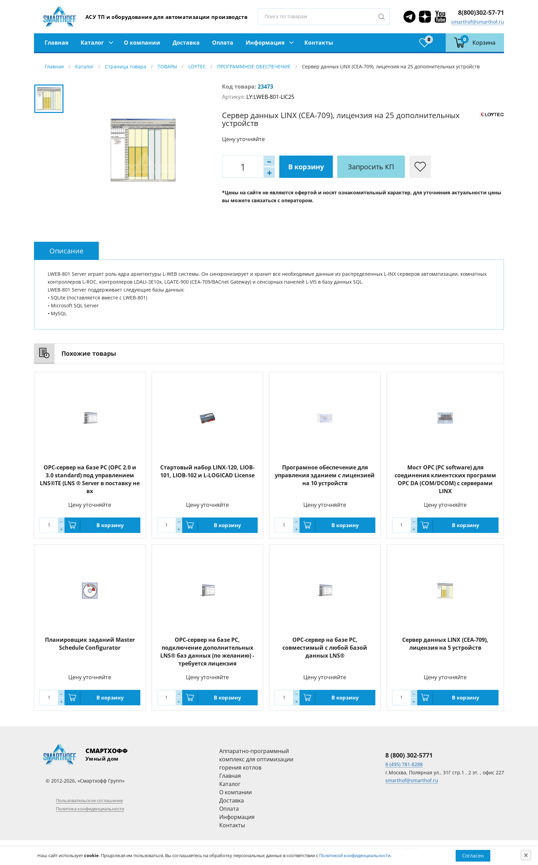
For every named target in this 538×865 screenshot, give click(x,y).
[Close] (526, 855)
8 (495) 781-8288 (404, 764)
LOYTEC (197, 66)
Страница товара (125, 66)
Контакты (318, 42)
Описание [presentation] (66, 250)
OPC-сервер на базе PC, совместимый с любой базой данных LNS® (324, 647)
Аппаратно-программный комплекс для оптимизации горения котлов (256, 759)
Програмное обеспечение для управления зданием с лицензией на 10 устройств (325, 475)
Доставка (186, 42)
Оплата (222, 42)
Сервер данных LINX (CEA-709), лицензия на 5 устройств (445, 643)
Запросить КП (371, 166)
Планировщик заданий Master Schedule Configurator (90, 643)
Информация (265, 42)
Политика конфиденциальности (90, 809)
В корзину (306, 166)
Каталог (92, 42)
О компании (142, 42)
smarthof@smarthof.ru (477, 22)
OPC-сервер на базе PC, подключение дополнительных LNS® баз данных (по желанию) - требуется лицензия (207, 651)
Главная (56, 42)
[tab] (66, 251)
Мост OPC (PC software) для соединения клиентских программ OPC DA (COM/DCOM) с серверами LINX (445, 479)
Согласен (473, 855)
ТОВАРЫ (167, 66)
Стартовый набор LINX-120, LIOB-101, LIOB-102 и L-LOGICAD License (207, 471)
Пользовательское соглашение (89, 800)
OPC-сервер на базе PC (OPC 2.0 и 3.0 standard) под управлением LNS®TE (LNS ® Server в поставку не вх (90, 479)
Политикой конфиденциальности (354, 855)
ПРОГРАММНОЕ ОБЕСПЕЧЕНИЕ (254, 66)
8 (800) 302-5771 (409, 755)
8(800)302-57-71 (481, 12)
